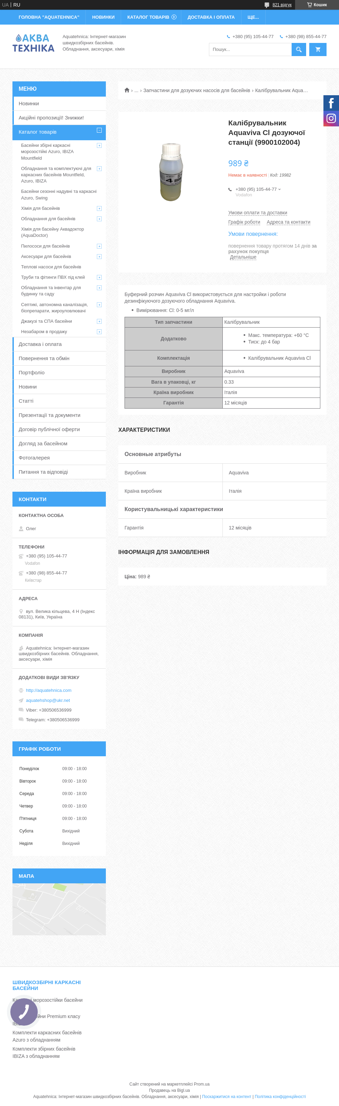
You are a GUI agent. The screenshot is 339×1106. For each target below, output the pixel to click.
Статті (26, 401)
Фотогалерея (34, 458)
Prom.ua (202, 1084)
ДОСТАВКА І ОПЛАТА (211, 17)
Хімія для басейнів (40, 208)
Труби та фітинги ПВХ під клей (53, 277)
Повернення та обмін (44, 358)
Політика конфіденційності (280, 1096)
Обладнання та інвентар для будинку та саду (51, 290)
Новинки (29, 103)
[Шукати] (299, 49)
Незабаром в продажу (44, 331)
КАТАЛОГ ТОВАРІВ (148, 17)
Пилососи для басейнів (45, 246)
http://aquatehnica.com (49, 690)
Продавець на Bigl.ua (169, 1090)
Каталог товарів (38, 132)
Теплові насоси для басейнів (51, 266)
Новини (28, 387)
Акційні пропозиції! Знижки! (51, 118)
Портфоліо (32, 372)
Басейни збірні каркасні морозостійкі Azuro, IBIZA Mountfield (47, 151)
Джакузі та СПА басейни (46, 321)
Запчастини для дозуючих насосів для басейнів (197, 90)
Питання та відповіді (43, 472)
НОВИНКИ (103, 17)
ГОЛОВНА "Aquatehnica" (49, 17)
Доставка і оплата (40, 344)
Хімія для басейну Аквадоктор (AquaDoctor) (52, 232)
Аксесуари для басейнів (46, 256)
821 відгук (282, 4)
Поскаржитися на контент (226, 1096)
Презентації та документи (49, 415)
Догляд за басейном (43, 443)
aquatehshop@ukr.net (48, 700)
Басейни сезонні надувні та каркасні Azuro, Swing (59, 194)
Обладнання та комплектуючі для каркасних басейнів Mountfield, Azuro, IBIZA (56, 175)
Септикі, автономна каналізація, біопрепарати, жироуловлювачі (54, 307)
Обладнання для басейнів (48, 218)
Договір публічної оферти (49, 429)
